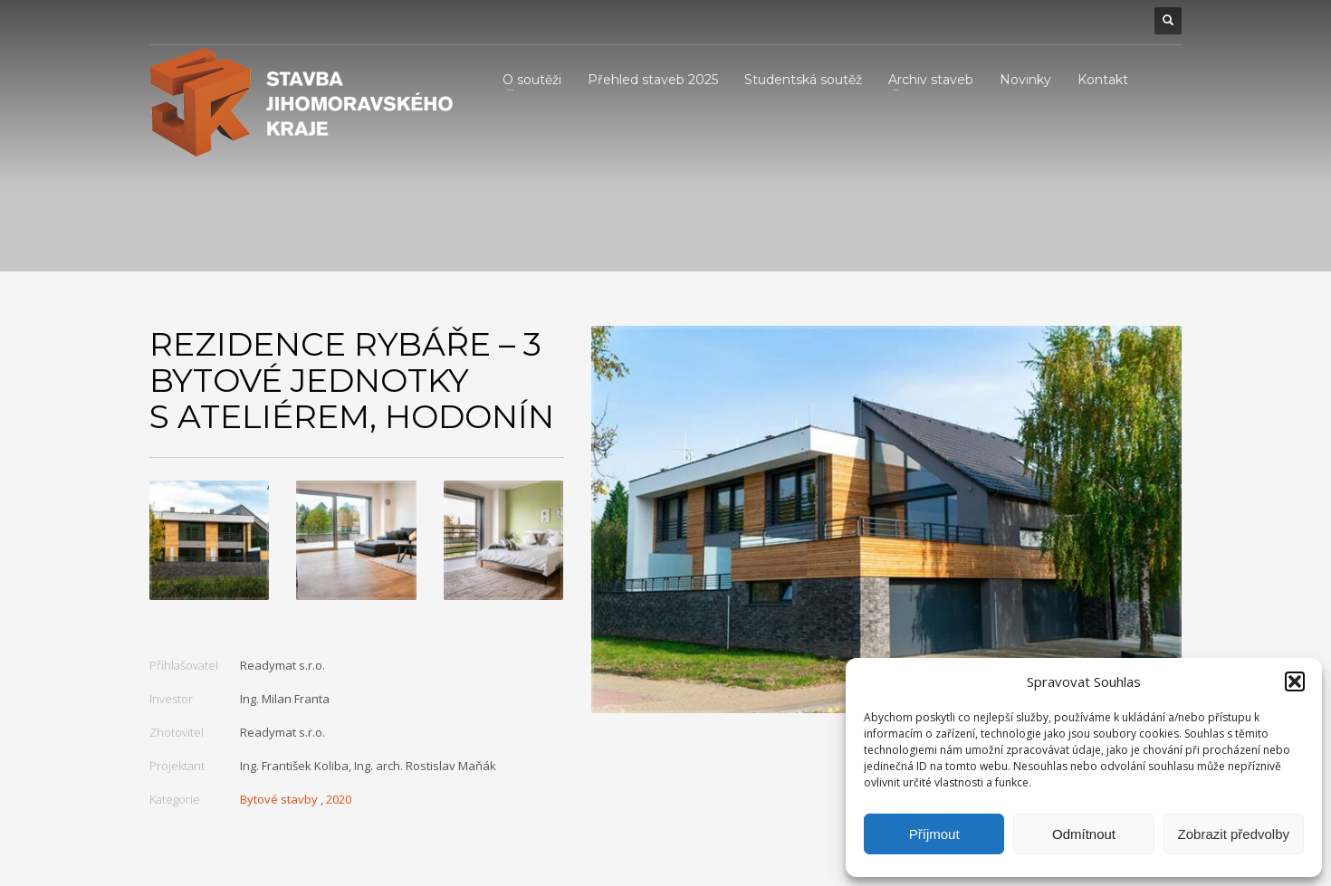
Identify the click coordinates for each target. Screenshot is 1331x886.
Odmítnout (1084, 834)
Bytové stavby (279, 799)
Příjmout (934, 834)
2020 (338, 799)
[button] (1295, 681)
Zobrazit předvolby (1233, 834)
